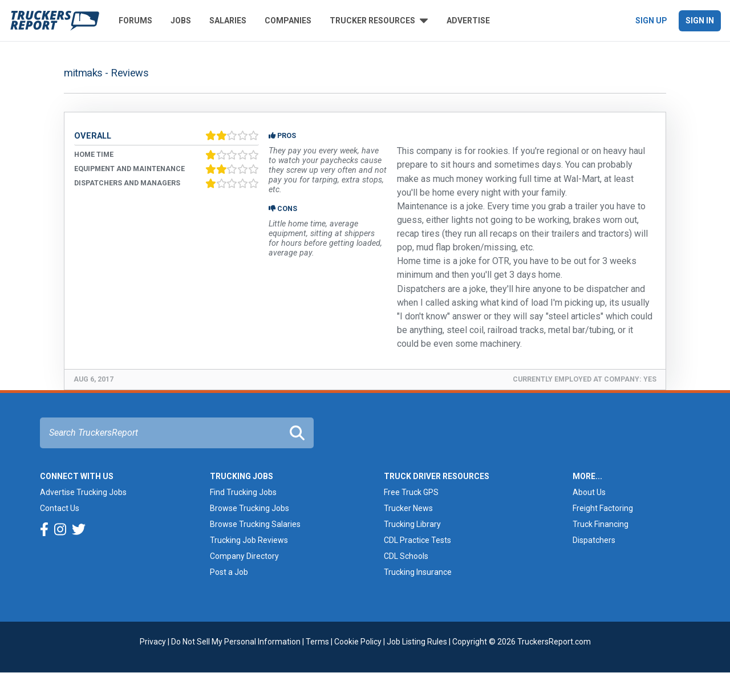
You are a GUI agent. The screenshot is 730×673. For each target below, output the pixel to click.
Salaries (227, 20)
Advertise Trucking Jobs (83, 492)
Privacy (153, 641)
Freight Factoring (603, 508)
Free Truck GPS (411, 492)
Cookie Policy (358, 641)
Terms (317, 641)
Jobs (181, 20)
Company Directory (244, 556)
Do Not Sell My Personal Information (236, 641)
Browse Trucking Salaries (255, 524)
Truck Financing (600, 524)
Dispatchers (594, 540)
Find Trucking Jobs (243, 492)
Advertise (468, 20)
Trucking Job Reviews (249, 540)
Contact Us (59, 508)
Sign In (700, 20)
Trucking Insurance (418, 572)
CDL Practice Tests (417, 540)
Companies (288, 20)
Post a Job (229, 572)
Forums (135, 20)
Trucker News (408, 508)
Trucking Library (412, 524)
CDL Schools (406, 556)
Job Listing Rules (417, 641)
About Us (589, 492)
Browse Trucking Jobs (249, 508)
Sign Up (651, 20)
